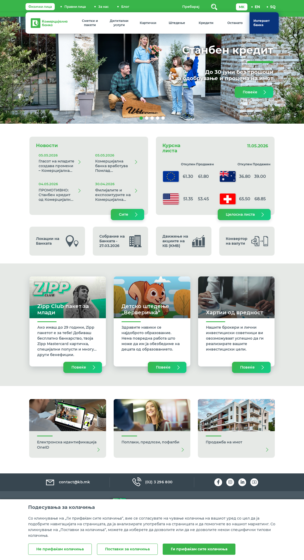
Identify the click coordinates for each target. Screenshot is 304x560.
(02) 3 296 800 (152, 482)
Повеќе (250, 92)
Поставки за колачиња (127, 549)
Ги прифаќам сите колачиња (199, 549)
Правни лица (75, 7)
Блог (125, 7)
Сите (123, 214)
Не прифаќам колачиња (60, 549)
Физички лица (40, 7)
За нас (103, 7)
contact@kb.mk (67, 482)
